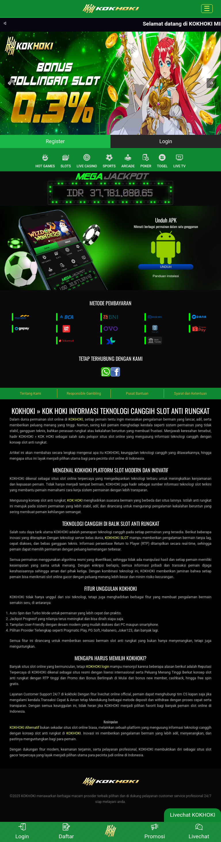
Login (165, 141)
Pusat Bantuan (137, 394)
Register (55, 141)
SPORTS (109, 161)
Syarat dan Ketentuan (190, 394)
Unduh (166, 266)
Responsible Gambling (84, 394)
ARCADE (128, 161)
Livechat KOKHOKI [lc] (192, 815)
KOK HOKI (75, 500)
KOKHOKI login (97, 667)
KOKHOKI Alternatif (24, 728)
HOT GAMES (45, 161)
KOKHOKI (75, 419)
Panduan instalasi (166, 276)
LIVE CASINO (87, 161)
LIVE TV (179, 161)
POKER (145, 161)
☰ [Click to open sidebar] (207, 8)
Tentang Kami (30, 394)
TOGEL (162, 161)
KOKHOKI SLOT (117, 538)
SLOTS (66, 161)
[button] (9, 83)
